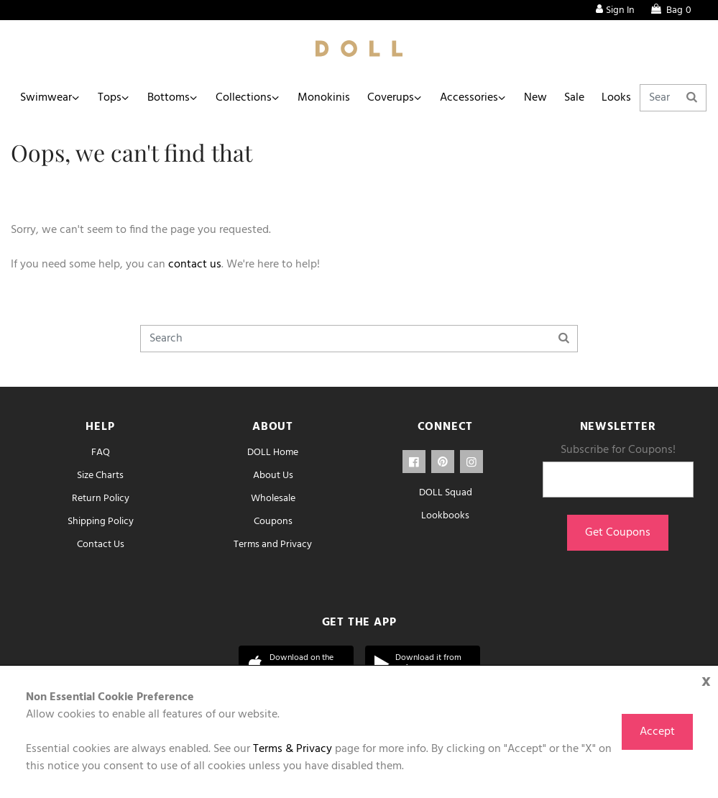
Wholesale (273, 498)
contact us (194, 264)
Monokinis (324, 97)
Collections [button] (244, 97)
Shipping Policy (101, 521)
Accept (657, 732)
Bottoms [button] (168, 97)
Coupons (273, 521)
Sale (574, 97)
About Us (273, 475)
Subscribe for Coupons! (618, 450)
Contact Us (100, 544)
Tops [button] (109, 97)
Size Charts (100, 475)
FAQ (100, 452)
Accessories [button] (469, 97)
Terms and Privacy (273, 544)
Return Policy (100, 498)
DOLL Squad (445, 493)
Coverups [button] (390, 97)
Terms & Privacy (292, 749)
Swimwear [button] (46, 97)
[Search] (673, 97)
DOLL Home (272, 452)
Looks (616, 97)
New (535, 97)
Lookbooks (445, 516)
